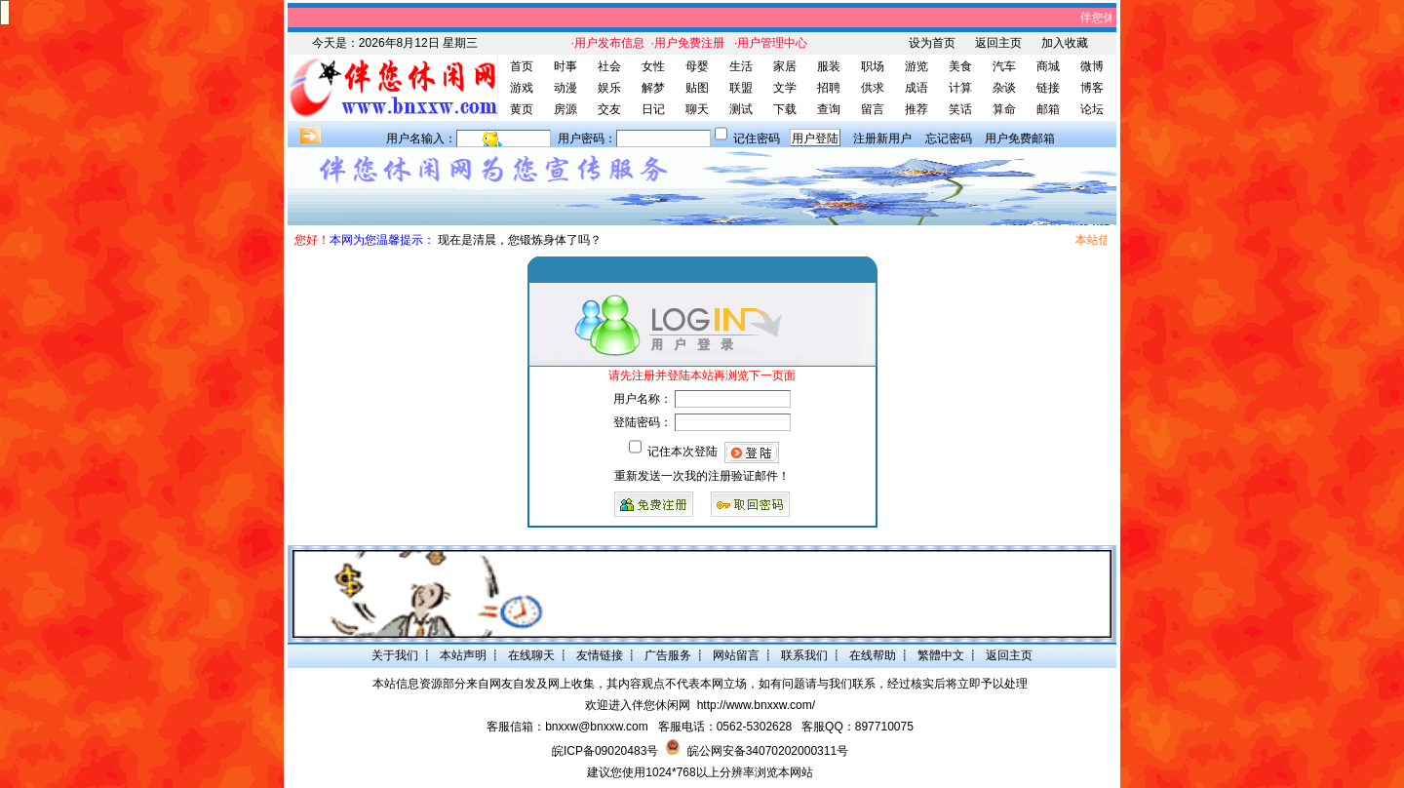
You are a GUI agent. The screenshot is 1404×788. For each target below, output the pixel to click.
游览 (916, 66)
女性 (653, 66)
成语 (916, 88)
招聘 (828, 88)
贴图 (697, 88)
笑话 (960, 109)
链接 (1048, 88)
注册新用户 (882, 138)
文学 (785, 88)
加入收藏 (1064, 43)
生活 (741, 66)
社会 (609, 66)
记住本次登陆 (682, 451)
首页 (521, 66)
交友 (609, 109)
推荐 (916, 109)
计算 (960, 88)
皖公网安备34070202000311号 (767, 751)
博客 (1092, 88)
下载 (785, 109)
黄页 (521, 109)
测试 (741, 109)
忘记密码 (948, 138)
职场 (872, 66)
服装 (828, 66)
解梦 (653, 88)
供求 (872, 88)
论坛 (1092, 109)
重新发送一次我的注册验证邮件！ (702, 476)
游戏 (521, 88)
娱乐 (609, 88)
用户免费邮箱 (1020, 138)
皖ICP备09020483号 (605, 751)
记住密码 (756, 138)
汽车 (1004, 66)
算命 (1004, 109)
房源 (565, 109)
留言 (872, 109)
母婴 (697, 66)
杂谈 (1004, 88)
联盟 (741, 88)
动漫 (565, 88)
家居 (785, 66)
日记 (653, 109)
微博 (1092, 66)
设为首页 (932, 43)
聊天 (697, 109)
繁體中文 (940, 655)
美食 (960, 66)
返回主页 (998, 43)
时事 (565, 66)
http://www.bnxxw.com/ (756, 705)
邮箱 (1048, 109)
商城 (1048, 66)
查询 (828, 109)
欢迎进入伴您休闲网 (637, 705)
